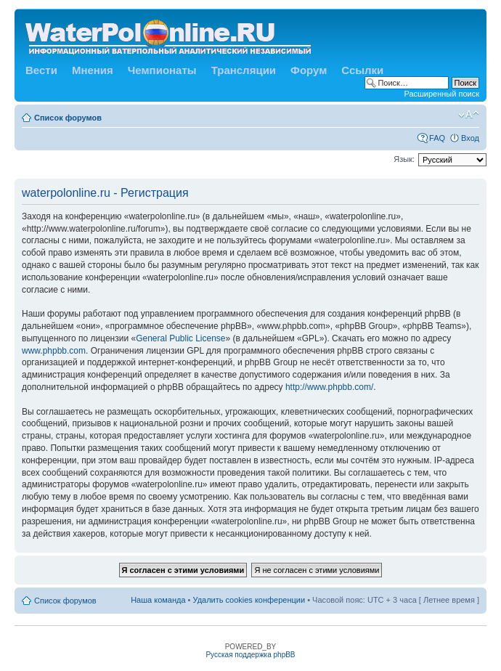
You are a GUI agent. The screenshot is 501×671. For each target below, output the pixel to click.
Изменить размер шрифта (468, 114)
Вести (41, 70)
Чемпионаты (162, 70)
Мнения (92, 70)
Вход (470, 138)
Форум (308, 70)
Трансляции (243, 70)
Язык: (404, 159)
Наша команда (158, 599)
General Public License (180, 338)
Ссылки (362, 70)
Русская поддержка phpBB (250, 655)
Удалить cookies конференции (249, 599)
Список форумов (68, 117)
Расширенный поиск (441, 93)
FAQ (437, 138)
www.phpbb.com (54, 351)
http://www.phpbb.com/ (329, 387)
